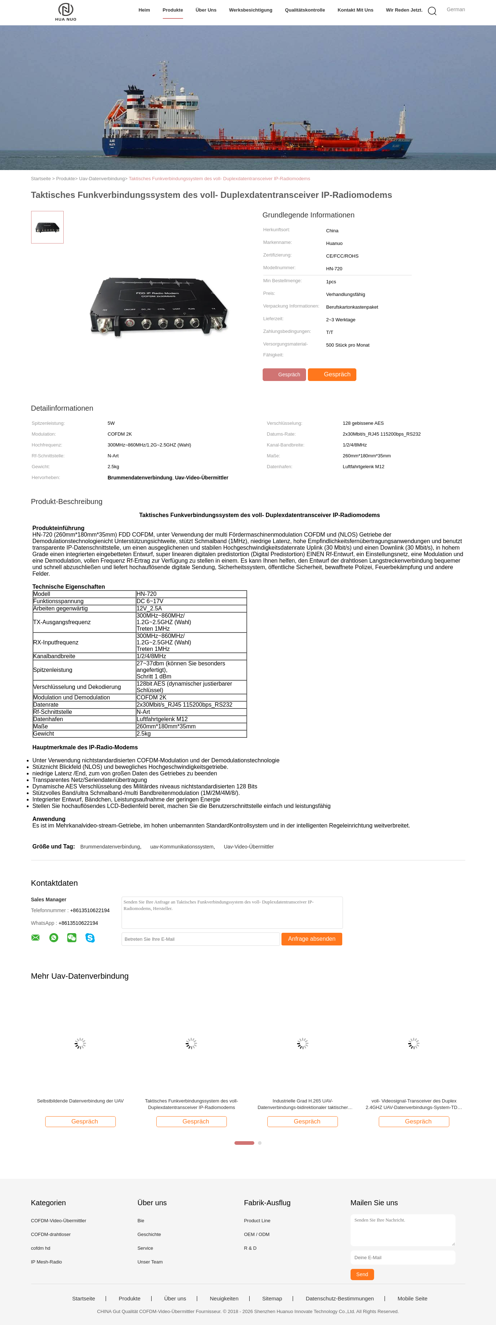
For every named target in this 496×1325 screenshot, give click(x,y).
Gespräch (285, 374)
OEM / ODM (257, 1234)
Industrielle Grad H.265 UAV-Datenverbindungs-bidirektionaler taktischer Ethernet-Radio (303, 1104)
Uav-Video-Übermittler (249, 847)
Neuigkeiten (224, 1298)
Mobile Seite (413, 1298)
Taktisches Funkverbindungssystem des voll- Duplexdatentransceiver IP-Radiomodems (219, 178)
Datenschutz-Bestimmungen (340, 1298)
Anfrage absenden (312, 939)
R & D (250, 1248)
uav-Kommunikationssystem (181, 847)
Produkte (173, 10)
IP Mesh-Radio (46, 1262)
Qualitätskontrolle (305, 10)
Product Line (257, 1220)
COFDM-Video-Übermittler (58, 1220)
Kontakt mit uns (355, 10)
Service (145, 1248)
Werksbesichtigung (250, 10)
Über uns (206, 10)
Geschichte (149, 1234)
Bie (140, 1220)
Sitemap (272, 1298)
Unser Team (150, 1262)
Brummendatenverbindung (110, 847)
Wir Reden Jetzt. (404, 10)
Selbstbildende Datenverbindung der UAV (80, 1101)
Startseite (83, 1298)
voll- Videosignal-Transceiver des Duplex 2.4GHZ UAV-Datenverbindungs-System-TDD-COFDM (414, 1104)
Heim (144, 10)
